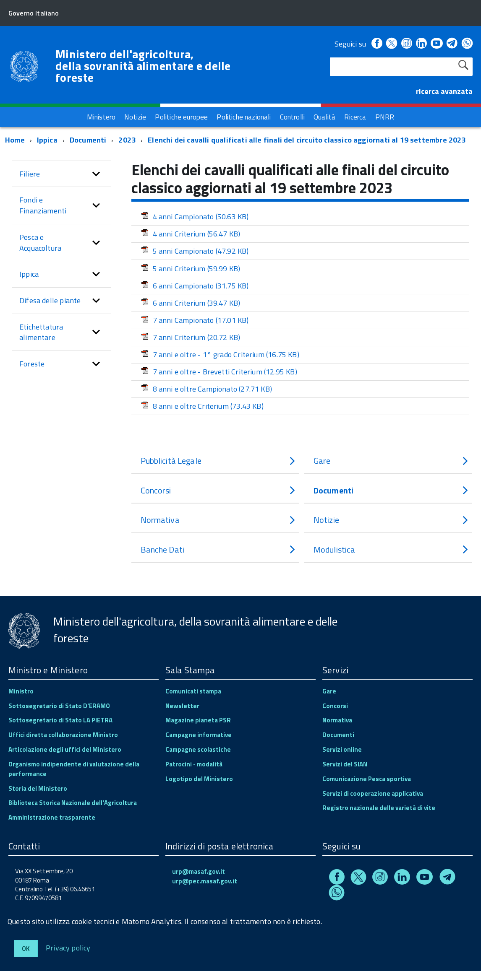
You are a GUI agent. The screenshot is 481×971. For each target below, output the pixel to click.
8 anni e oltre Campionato (206, 389)
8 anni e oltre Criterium (202, 406)
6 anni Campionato (195, 285)
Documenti (88, 139)
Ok (26, 948)
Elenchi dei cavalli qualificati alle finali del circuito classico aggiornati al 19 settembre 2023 (306, 139)
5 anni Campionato (195, 251)
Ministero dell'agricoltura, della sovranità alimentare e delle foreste (143, 65)
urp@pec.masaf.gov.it (204, 881)
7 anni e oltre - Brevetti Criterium (219, 371)
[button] (96, 174)
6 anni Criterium (190, 303)
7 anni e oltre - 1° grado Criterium (220, 354)
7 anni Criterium (190, 337)
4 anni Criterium (190, 233)
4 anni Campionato (195, 216)
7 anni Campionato (195, 320)
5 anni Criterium (190, 268)
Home (15, 139)
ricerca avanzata (444, 91)
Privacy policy (68, 947)
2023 (127, 139)
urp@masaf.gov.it (198, 871)
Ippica (47, 139)
